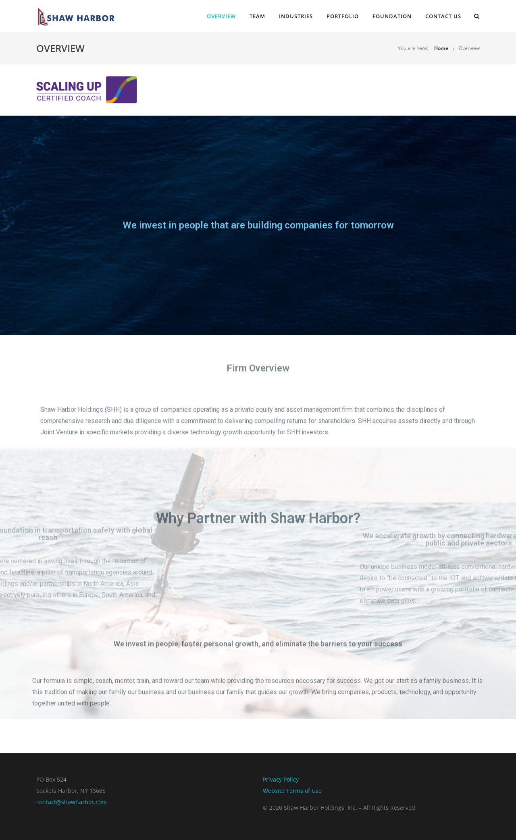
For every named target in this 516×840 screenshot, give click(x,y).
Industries (296, 16)
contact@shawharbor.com (71, 802)
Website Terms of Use (292, 790)
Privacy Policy (281, 779)
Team (257, 16)
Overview (221, 16)
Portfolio (343, 16)
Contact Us (443, 16)
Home (441, 48)
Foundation (392, 16)
